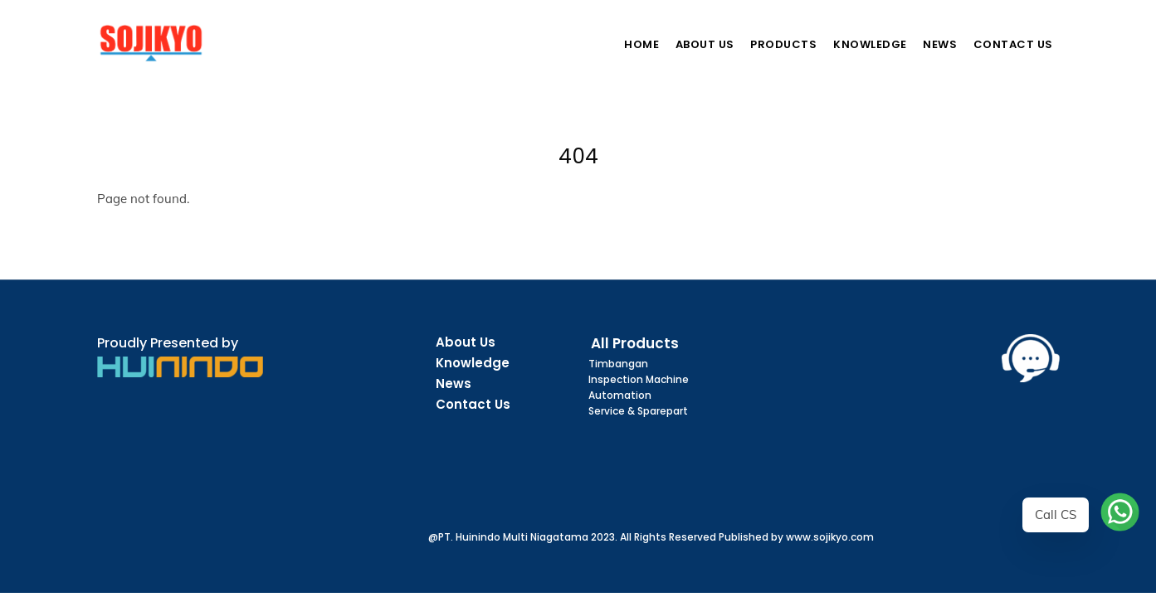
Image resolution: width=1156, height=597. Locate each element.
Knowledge (870, 44)
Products (783, 44)
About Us (705, 44)
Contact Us (1013, 44)
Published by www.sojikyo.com (796, 537)
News (940, 44)
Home (641, 44)
